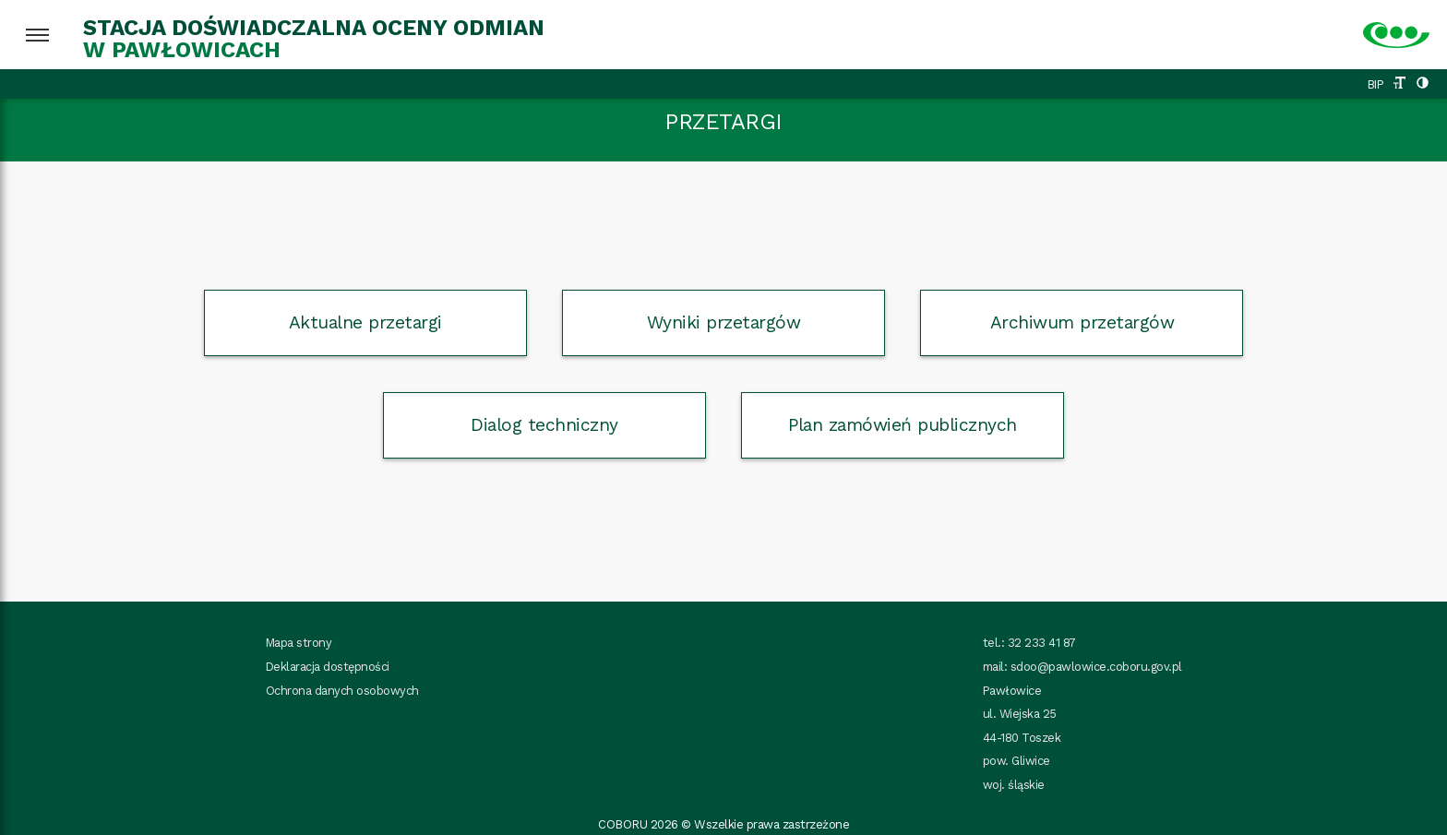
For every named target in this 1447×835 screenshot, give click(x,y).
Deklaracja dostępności (327, 667)
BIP (1376, 84)
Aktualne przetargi (365, 322)
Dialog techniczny (544, 424)
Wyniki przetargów (724, 322)
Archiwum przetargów (1082, 322)
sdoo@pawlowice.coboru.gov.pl (1096, 667)
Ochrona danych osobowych (342, 691)
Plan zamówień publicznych (902, 424)
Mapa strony (299, 643)
